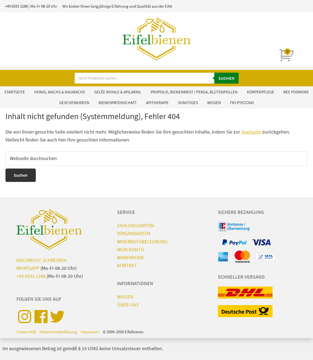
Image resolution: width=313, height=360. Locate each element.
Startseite (251, 132)
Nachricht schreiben (41, 260)
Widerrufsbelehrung (142, 241)
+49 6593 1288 (16, 6)
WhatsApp (27, 268)
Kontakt (127, 265)
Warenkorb (130, 257)
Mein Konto (130, 249)
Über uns (128, 305)
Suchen (226, 78)
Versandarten (133, 233)
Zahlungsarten (135, 225)
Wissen (125, 297)
